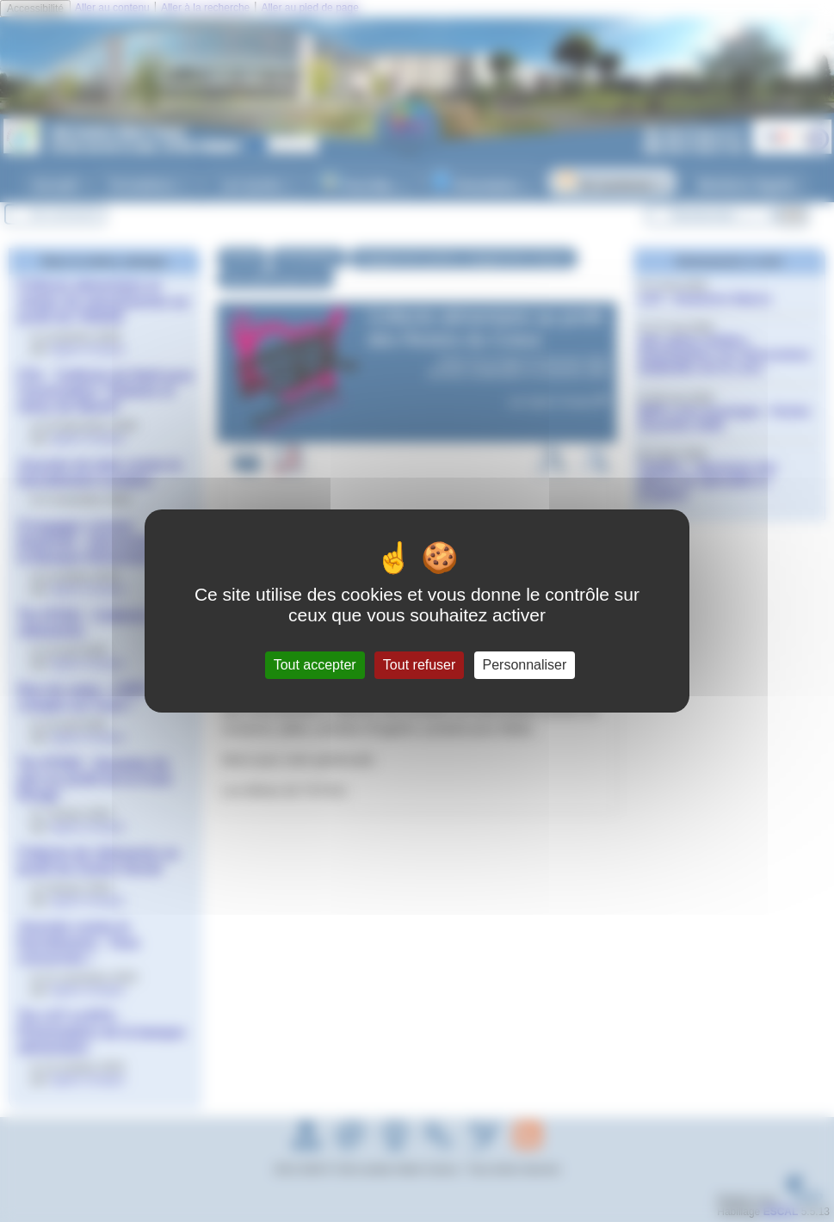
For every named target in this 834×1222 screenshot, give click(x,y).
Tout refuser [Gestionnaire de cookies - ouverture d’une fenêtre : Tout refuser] (419, 664)
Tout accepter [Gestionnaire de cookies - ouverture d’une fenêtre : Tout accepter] (315, 664)
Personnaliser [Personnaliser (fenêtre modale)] (525, 664)
